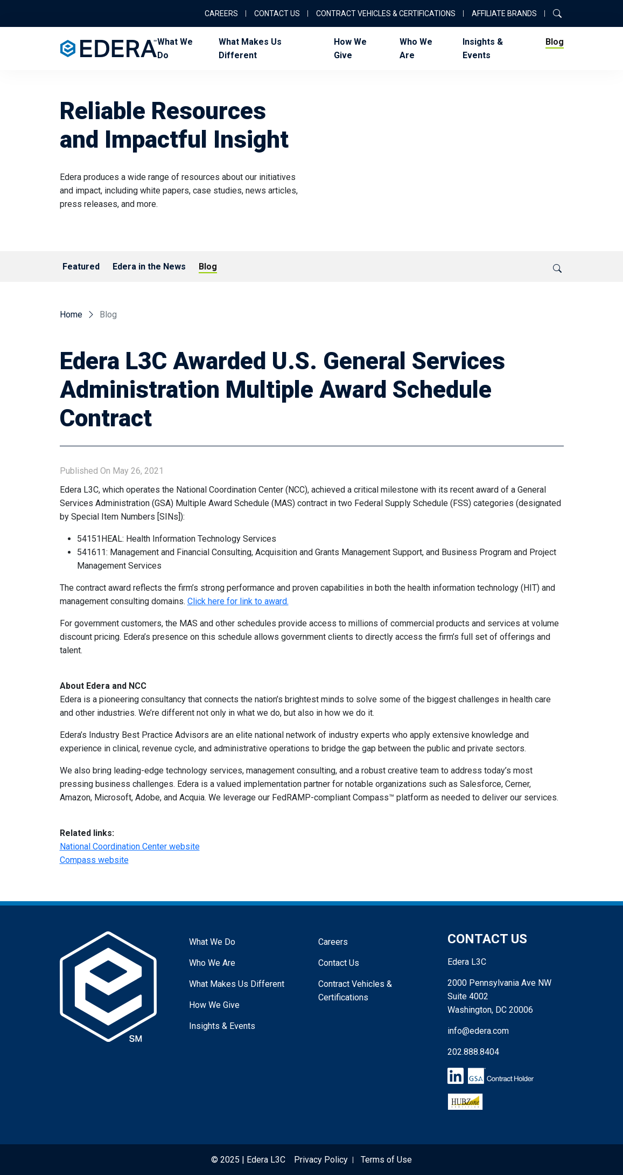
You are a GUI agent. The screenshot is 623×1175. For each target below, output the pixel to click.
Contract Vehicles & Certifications (386, 13)
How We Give (350, 48)
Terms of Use (386, 1160)
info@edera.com (478, 1031)
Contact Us (277, 13)
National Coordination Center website (130, 846)
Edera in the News (149, 266)
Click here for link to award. (238, 601)
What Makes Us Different (250, 48)
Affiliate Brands (504, 13)
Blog (554, 42)
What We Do (175, 48)
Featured (81, 266)
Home (71, 314)
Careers (221, 13)
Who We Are (416, 48)
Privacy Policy (321, 1160)
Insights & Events (483, 48)
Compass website (94, 860)
